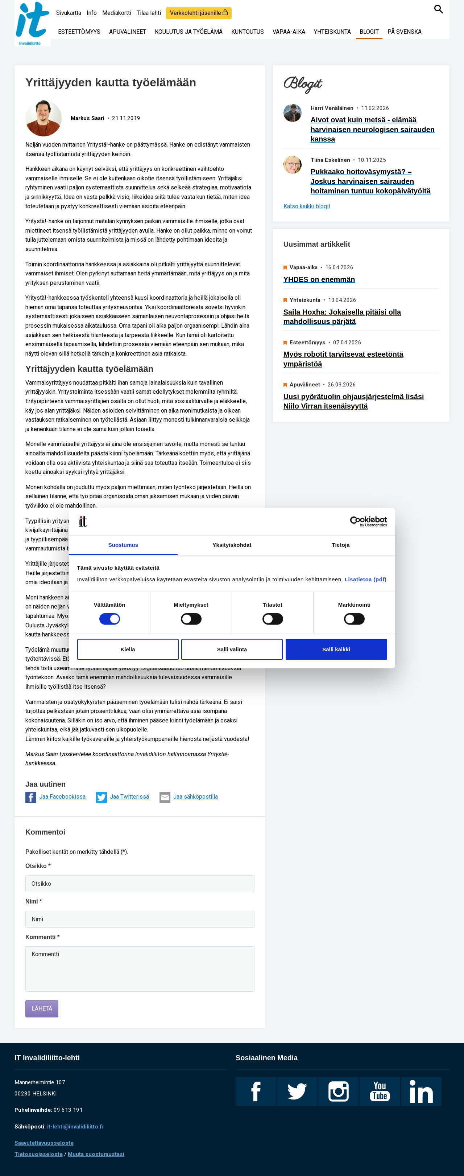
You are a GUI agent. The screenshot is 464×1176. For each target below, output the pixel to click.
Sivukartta (68, 12)
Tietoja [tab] (341, 545)
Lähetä (42, 1008)
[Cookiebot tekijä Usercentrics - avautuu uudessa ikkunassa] (355, 521)
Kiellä (127, 649)
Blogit (369, 31)
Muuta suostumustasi (96, 1154)
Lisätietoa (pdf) (366, 579)
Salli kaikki (336, 649)
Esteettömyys (79, 31)
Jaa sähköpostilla (189, 797)
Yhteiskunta (332, 31)
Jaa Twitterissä (122, 797)
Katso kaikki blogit (306, 206)
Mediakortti (116, 12)
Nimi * (33, 901)
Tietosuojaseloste (38, 1154)
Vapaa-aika (289, 31)
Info (92, 12)
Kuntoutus (247, 31)
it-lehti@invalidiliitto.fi (75, 1126)
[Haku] (439, 9)
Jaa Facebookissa (55, 797)
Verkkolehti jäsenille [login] (199, 12)
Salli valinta (232, 649)
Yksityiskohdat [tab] (231, 545)
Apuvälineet (127, 31)
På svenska (405, 31)
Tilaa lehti (149, 12)
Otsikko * (37, 866)
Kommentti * (42, 937)
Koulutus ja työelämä (189, 31)
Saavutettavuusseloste (44, 1143)
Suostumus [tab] (123, 545)
